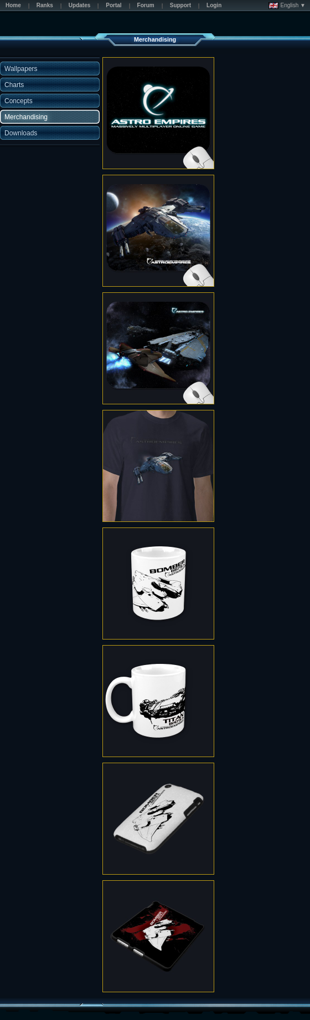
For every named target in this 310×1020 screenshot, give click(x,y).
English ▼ (287, 5)
